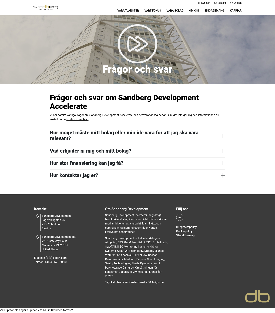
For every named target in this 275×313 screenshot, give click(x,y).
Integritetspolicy (186, 227)
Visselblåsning (185, 236)
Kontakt (218, 2)
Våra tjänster (126, 11)
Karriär (233, 11)
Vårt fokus (150, 11)
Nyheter (201, 2)
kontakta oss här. (77, 119)
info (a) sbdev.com (56, 258)
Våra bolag (172, 11)
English (233, 2)
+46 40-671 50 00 (57, 262)
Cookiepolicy (184, 231)
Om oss (192, 11)
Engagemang (212, 11)
